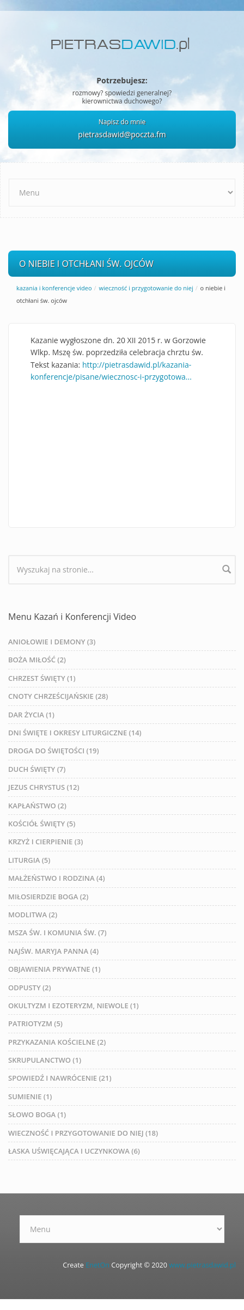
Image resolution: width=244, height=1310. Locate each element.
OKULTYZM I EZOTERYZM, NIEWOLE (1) (73, 1005)
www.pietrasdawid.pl (202, 1265)
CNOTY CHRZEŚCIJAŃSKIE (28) (58, 696)
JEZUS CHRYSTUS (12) (44, 787)
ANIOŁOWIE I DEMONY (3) (51, 642)
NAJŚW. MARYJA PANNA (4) (53, 951)
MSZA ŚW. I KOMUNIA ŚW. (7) (57, 932)
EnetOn (97, 1265)
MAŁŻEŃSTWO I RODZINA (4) (56, 878)
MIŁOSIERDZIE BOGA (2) (48, 896)
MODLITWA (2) (32, 914)
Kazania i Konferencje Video (54, 288)
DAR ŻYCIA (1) (31, 715)
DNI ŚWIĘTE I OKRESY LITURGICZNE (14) (75, 733)
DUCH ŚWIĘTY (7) (36, 769)
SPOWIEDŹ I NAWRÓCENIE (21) (60, 1078)
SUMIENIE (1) (30, 1096)
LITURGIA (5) (29, 860)
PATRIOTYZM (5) (35, 1023)
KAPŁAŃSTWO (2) (37, 806)
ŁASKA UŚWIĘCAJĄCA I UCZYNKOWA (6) (74, 1151)
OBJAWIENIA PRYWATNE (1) (54, 969)
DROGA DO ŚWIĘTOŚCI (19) (53, 750)
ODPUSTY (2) (29, 987)
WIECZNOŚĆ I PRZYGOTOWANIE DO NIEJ (146, 288)
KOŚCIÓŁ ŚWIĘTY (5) (41, 823)
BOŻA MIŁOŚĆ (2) (37, 660)
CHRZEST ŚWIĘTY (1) (42, 678)
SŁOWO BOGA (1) (37, 1114)
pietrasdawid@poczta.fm (122, 134)
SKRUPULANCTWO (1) (44, 1060)
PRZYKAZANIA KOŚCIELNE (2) (57, 1042)
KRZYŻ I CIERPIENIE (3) (45, 841)
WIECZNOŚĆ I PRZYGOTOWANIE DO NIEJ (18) (83, 1133)
